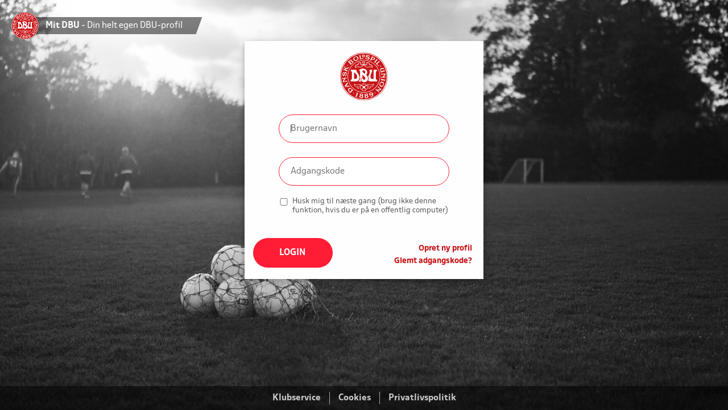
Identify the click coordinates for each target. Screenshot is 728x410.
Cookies (354, 398)
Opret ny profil (445, 248)
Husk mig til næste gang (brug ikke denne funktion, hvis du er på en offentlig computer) (370, 206)
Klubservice (296, 398)
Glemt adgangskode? (433, 261)
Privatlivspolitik (422, 398)
